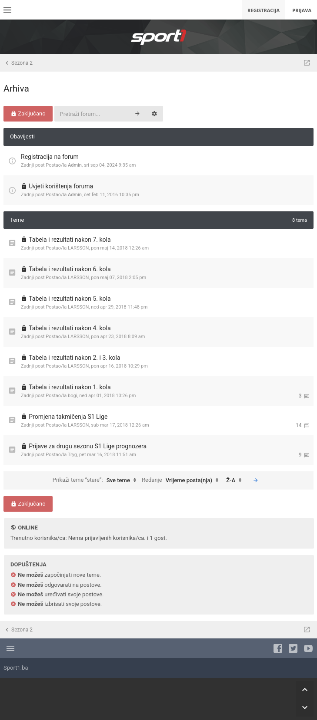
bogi (72, 395)
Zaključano (28, 113)
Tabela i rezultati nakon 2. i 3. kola (74, 357)
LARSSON (78, 248)
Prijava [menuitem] (301, 10)
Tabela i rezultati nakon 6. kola (69, 269)
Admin (75, 165)
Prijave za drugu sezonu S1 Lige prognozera (88, 446)
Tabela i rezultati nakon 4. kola (69, 328)
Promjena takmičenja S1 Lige (68, 416)
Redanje (182, 480)
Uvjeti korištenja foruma (61, 186)
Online (27, 527)
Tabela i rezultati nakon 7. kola (69, 239)
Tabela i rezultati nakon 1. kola (69, 387)
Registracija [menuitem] (263, 10)
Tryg (72, 454)
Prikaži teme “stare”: (96, 480)
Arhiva (16, 88)
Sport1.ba (15, 667)
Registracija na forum (50, 156)
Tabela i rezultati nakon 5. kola (69, 298)
